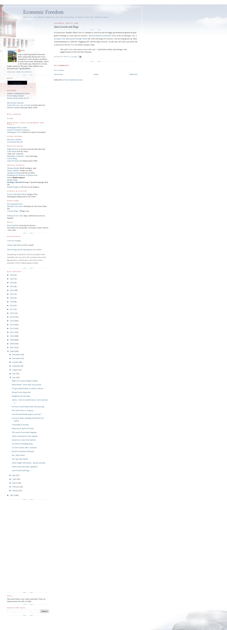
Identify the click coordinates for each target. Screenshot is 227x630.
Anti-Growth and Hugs (20, 470)
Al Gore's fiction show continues (24, 447)
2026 (12, 275)
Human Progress (13, 187)
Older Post (133, 74)
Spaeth (9, 177)
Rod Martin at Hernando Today (104, 35)
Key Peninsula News (15, 204)
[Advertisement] (18, 546)
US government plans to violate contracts (27, 388)
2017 (12, 309)
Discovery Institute (14, 139)
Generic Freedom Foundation (18, 130)
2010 (12, 336)
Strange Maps (12, 180)
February (16, 487)
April (14, 479)
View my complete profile (19, 72)
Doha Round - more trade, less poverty (26, 384)
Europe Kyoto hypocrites (21, 392)
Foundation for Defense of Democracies (22, 175)
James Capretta (13, 170)
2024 (12, 282)
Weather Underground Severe (18, 93)
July (14, 373)
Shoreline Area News (15, 206)
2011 (12, 332)
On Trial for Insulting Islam (22, 444)
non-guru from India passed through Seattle (70, 39)
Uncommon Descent (15, 142)
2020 (12, 298)
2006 (12, 351)
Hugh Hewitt (12, 149)
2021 (12, 294)
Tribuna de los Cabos (15, 216)
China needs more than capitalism (25, 466)
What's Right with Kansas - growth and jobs (28, 463)
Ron (23, 50)
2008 (12, 344)
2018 (12, 305)
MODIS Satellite (13, 107)
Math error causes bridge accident (25, 381)
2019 (12, 302)
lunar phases (17, 83)
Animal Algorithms (14, 245)
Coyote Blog (12, 158)
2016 (12, 313)
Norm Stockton (13, 225)
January (15, 490)
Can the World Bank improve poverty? (26, 414)
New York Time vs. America (22, 410)
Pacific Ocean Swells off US (18, 98)
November (16, 358)
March (15, 483)
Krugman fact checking (21, 396)
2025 (12, 279)
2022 (12, 290)
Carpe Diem (11, 151)
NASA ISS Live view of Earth (18, 105)
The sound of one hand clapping (24, 432)
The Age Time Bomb (20, 459)
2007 (12, 347)
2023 (12, 286)
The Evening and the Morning (18, 249)
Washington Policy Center (17, 127)
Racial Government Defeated (23, 451)
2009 (12, 340)
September (16, 366)
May (14, 475)
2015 (12, 317)
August (15, 370)
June (14, 377)
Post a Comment (59, 70)
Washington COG (14, 132)
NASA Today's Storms (15, 96)
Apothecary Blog (14, 173)
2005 (12, 495)
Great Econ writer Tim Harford (23, 440)
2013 (12, 324)
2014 (12, 321)
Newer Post (58, 74)
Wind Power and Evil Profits (23, 428)
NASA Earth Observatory (17, 194)
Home (96, 74)
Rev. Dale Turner (18, 455)
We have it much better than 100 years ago (28, 406)
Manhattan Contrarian (15, 156)
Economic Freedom (43, 12)
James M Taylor (13, 161)
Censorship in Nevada (20, 425)
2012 (12, 328)
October (15, 362)
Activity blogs (12, 211)
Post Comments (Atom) (73, 80)
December (16, 354)
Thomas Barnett (13, 168)
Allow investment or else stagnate (25, 436)
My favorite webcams (15, 103)
